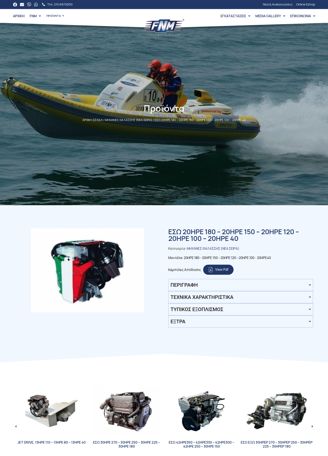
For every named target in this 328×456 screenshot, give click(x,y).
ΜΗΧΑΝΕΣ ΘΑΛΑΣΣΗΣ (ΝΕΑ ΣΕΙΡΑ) (128, 120)
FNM (35, 16)
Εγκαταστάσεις (235, 16)
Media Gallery (270, 16)
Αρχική (19, 16)
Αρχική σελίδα (92, 120)
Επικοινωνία (302, 16)
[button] (16, 426)
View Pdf (218, 269)
